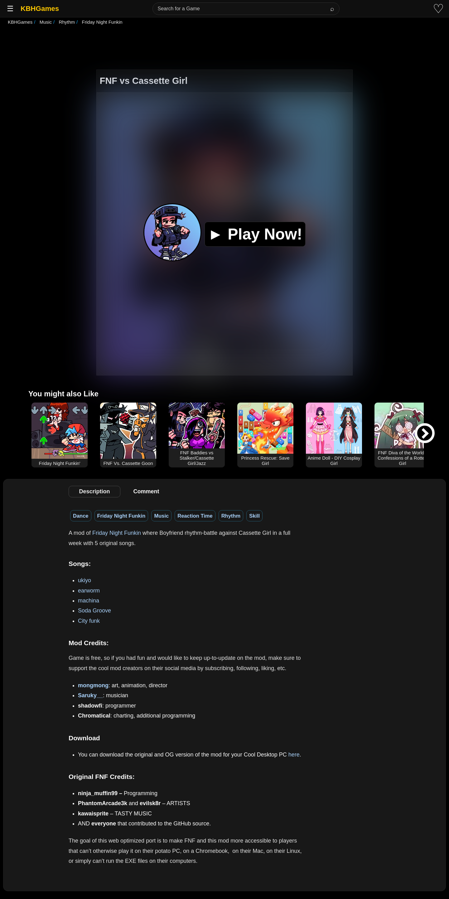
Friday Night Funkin (121, 516)
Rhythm (230, 516)
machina (88, 600)
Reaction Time (194, 516)
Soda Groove (94, 610)
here (294, 755)
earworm (89, 590)
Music (161, 516)
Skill (254, 516)
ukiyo (84, 580)
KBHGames (40, 8)
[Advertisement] (224, 48)
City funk (89, 621)
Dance (81, 516)
